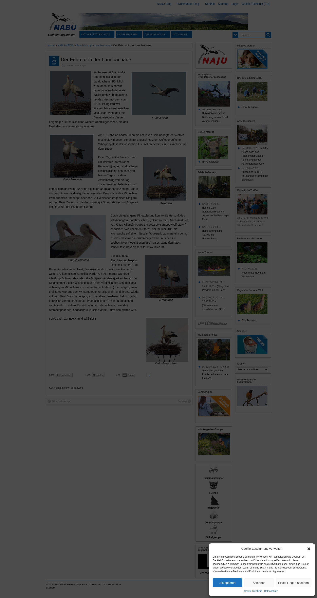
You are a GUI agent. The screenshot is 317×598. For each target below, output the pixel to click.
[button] (309, 549)
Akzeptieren (227, 582)
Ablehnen (259, 582)
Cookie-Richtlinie (253, 591)
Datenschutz (271, 591)
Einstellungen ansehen (293, 582)
